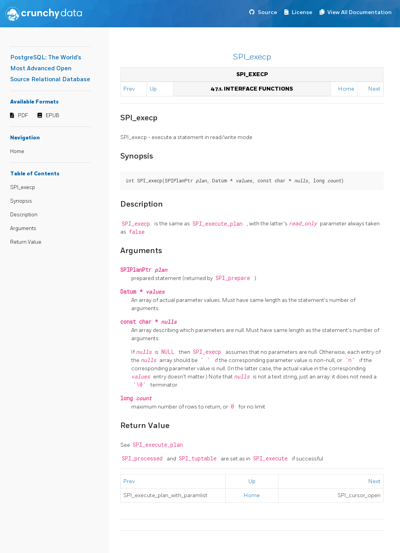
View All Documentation (359, 12)
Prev (129, 89)
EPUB (52, 115)
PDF (23, 115)
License (302, 12)
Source (267, 12)
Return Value (25, 242)
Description (24, 215)
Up (153, 89)
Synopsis (21, 201)
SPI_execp (22, 187)
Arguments (23, 228)
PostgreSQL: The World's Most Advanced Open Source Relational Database (50, 68)
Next (374, 89)
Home (17, 151)
